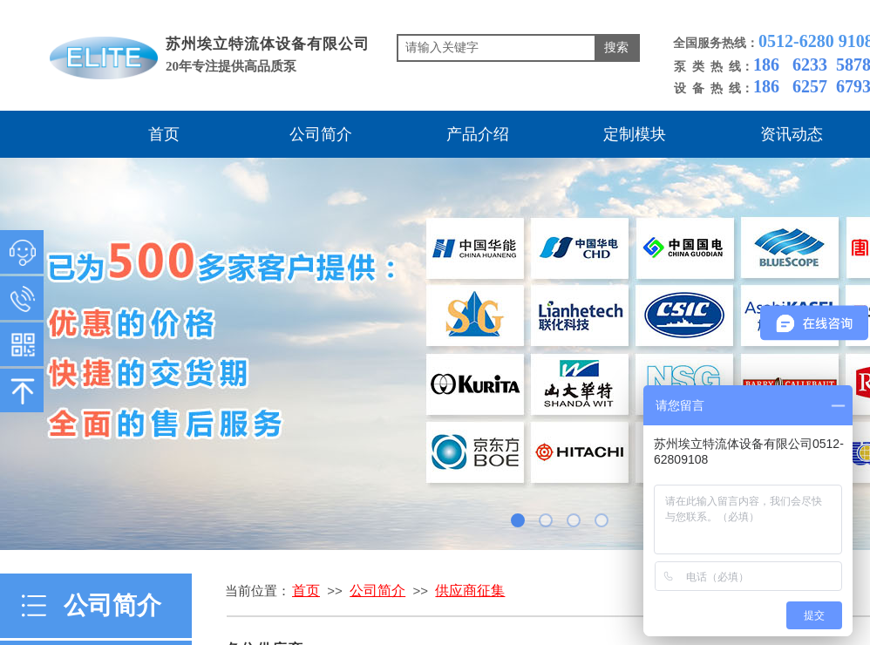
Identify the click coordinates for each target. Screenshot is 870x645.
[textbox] (496, 48)
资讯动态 (791, 134)
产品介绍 (477, 134)
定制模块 (634, 134)
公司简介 (320, 134)
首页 (164, 134)
